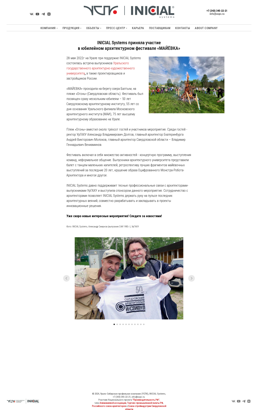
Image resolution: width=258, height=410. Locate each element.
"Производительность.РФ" (146, 399)
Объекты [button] (92, 28)
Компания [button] (48, 28)
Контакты (182, 28)
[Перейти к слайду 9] (138, 324)
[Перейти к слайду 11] (143, 324)
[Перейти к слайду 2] (117, 324)
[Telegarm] (43, 15)
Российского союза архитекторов (109, 406)
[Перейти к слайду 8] (135, 324)
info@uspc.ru (217, 13)
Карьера (138, 28)
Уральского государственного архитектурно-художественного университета (100, 68)
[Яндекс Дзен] (49, 15)
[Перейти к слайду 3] (120, 324)
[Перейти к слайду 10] (141, 324)
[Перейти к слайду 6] (129, 324)
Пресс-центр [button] (115, 28)
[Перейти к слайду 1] (114, 324)
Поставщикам (159, 28)
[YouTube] (37, 15)
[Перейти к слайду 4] (123, 324)
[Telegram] (244, 402)
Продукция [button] (71, 28)
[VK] (32, 15)
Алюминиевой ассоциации (113, 403)
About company (206, 28)
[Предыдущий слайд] (66, 278)
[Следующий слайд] (191, 278)
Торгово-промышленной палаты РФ (145, 403)
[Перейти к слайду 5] (126, 324)
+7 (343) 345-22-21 (216, 10)
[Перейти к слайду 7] (132, 324)
